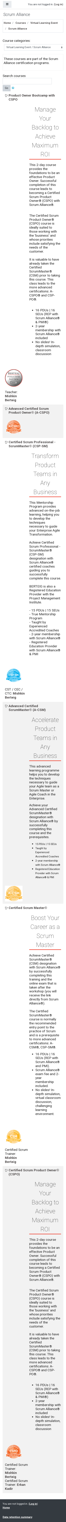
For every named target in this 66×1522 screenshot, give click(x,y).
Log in (58, 4)
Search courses (14, 76)
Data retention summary (17, 1517)
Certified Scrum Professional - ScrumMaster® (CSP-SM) (32, 444)
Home (7, 22)
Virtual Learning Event (44, 22)
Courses (20, 22)
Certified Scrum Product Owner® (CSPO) (34, 1172)
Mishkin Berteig (11, 398)
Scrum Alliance (17, 28)
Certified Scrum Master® (28, 908)
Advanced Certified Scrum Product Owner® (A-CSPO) (29, 411)
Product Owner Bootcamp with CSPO (32, 97)
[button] (13, 88)
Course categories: (16, 41)
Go (6, 88)
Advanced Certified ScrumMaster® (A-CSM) (27, 708)
